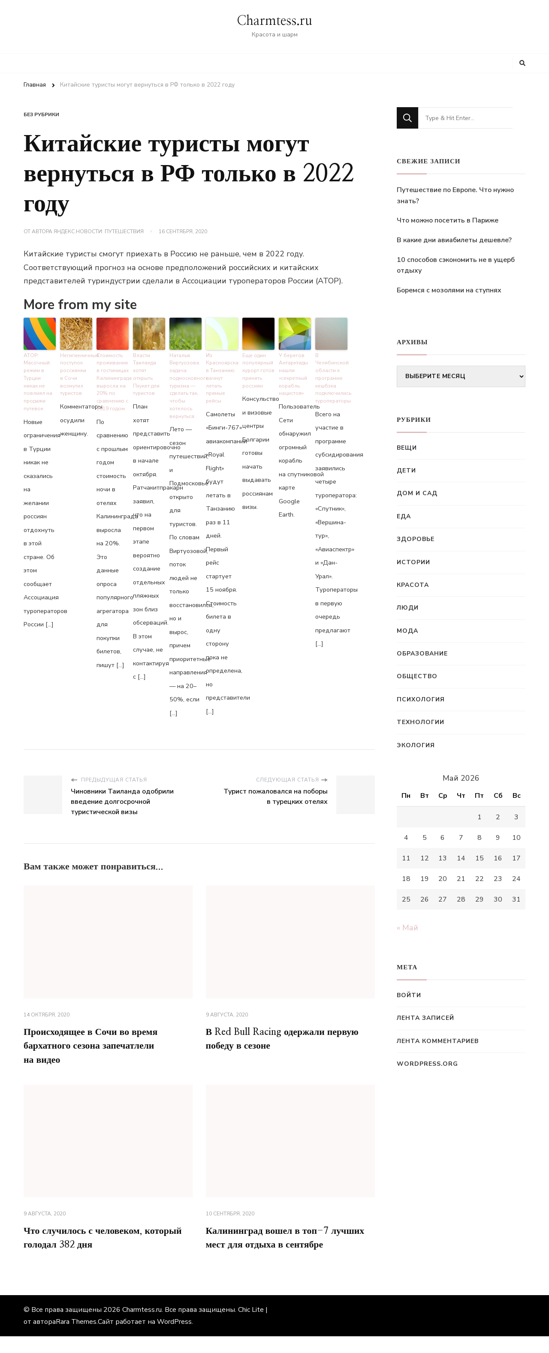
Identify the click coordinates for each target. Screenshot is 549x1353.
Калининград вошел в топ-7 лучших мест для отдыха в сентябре (273, 1245)
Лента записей (425, 1018)
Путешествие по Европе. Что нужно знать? (455, 195)
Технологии (420, 722)
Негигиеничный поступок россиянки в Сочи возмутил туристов (76, 372)
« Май (407, 928)
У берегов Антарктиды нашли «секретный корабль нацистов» (293, 372)
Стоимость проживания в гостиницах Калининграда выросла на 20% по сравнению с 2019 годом (113, 379)
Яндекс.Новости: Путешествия (99, 231)
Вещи (407, 448)
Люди (408, 608)
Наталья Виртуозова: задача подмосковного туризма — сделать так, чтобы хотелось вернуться (185, 382)
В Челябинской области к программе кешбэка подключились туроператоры (331, 375)
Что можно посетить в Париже (447, 220)
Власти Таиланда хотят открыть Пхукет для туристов (145, 372)
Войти (409, 995)
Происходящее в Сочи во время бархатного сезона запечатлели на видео (98, 1042)
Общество (417, 676)
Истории (413, 562)
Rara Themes (76, 1338)
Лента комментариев (438, 1041)
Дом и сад (417, 493)
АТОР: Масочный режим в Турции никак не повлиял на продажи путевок (37, 379)
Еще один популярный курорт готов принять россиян (257, 368)
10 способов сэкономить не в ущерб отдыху (456, 265)
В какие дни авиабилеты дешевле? (454, 240)
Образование (422, 653)
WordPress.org (427, 1064)
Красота (413, 585)
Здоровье (415, 539)
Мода (407, 631)
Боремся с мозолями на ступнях (449, 290)
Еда (404, 516)
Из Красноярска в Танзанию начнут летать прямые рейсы (221, 375)
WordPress (174, 1338)
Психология (421, 699)
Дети (406, 470)
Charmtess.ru (274, 21)
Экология (416, 745)
